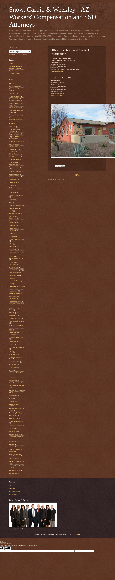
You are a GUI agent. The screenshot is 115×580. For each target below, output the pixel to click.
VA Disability (13, 428)
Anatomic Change (14, 96)
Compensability (14, 159)
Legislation (12, 278)
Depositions (12, 185)
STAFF (11, 393)
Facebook (12, 489)
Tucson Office (13, 418)
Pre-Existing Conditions (16, 347)
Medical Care (13, 291)
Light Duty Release (15, 281)
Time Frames (13, 416)
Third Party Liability (15, 413)
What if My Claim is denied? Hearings (15, 455)
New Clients (13, 315)
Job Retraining (13, 267)
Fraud (11, 211)
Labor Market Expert (15, 270)
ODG (10, 330)
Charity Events (13, 147)
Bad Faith (12, 124)
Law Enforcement (14, 272)
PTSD (11, 352)
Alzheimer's (12, 93)
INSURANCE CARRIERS (13, 263)
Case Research (14, 144)
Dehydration (13, 182)
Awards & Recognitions (16, 119)
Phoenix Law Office (57, 71)
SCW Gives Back (14, 362)
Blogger (77, 534)
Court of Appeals (14, 174)
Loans (11, 284)
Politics (11, 344)
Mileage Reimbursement (16, 304)
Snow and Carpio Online (16, 373)
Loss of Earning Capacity (17, 286)
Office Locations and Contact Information (16, 67)
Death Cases (13, 179)
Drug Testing (13, 192)
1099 (10, 83)
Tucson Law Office (57, 96)
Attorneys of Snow (14, 108)
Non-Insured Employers (16, 321)
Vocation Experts (14, 434)
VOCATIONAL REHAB (16, 437)
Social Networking (14, 383)
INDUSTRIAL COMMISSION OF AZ (16, 257)
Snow (11, 370)
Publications (13, 354)
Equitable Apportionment (16, 195)
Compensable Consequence (13, 163)
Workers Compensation (16, 461)
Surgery (11, 398)
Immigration (12, 246)
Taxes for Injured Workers (14, 405)
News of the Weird (15, 318)
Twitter (11, 486)
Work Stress (13, 458)
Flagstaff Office (13, 208)
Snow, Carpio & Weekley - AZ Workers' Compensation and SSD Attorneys (52, 17)
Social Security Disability (16, 386)
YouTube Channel (14, 491)
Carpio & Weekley (14, 134)
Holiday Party (13, 236)
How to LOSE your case (16, 239)
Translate (22, 54)
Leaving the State (14, 275)
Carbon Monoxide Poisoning (14, 130)
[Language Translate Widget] (20, 51)
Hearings (12, 225)
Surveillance (13, 401)
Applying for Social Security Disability (15, 99)
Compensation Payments (17, 167)
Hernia (11, 233)
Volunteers (12, 441)
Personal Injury (13, 341)
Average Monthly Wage (16, 115)
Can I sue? (12, 127)
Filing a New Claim (15, 205)
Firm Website (13, 494)
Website (11, 447)
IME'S (11, 243)
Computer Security (15, 171)
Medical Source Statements (14, 297)
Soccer (11, 377)
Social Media (13, 380)
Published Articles (14, 74)
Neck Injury (12, 313)
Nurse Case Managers (16, 325)
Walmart (11, 444)
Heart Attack (13, 228)
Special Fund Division (16, 390)
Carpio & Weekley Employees (14, 137)
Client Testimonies (14, 157)
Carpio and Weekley (15, 141)
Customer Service (14, 177)
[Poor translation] (7, 548)
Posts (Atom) (61, 179)
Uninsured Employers (16, 426)
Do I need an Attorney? (16, 188)
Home (77, 175)
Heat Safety (12, 231)
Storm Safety (13, 395)
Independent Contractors (17, 252)
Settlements (13, 364)
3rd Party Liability (14, 86)
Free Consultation (14, 213)
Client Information (14, 154)
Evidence (12, 199)
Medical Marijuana (14, 294)
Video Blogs (13, 431)
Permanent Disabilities (16, 337)
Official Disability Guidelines (14, 333)
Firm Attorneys (13, 71)
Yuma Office (13, 473)
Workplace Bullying (15, 470)
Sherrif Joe (12, 367)
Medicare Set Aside (15, 301)
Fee (10, 202)
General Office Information (13, 221)
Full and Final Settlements (13, 217)
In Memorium (13, 249)
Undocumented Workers (16, 421)
